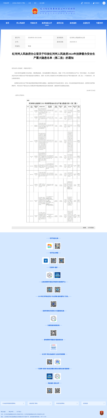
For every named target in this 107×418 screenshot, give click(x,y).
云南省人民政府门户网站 (18, 3)
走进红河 (86, 23)
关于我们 (19, 411)
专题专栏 (99, 23)
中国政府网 (6, 3)
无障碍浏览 (85, 3)
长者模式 (96, 3)
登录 (35, 3)
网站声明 (11, 411)
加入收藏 (42, 3)
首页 (7, 23)
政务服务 (73, 23)
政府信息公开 (47, 23)
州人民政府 (20, 23)
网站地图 (3, 411)
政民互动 (60, 23)
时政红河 (33, 23)
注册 (29, 3)
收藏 (84, 227)
